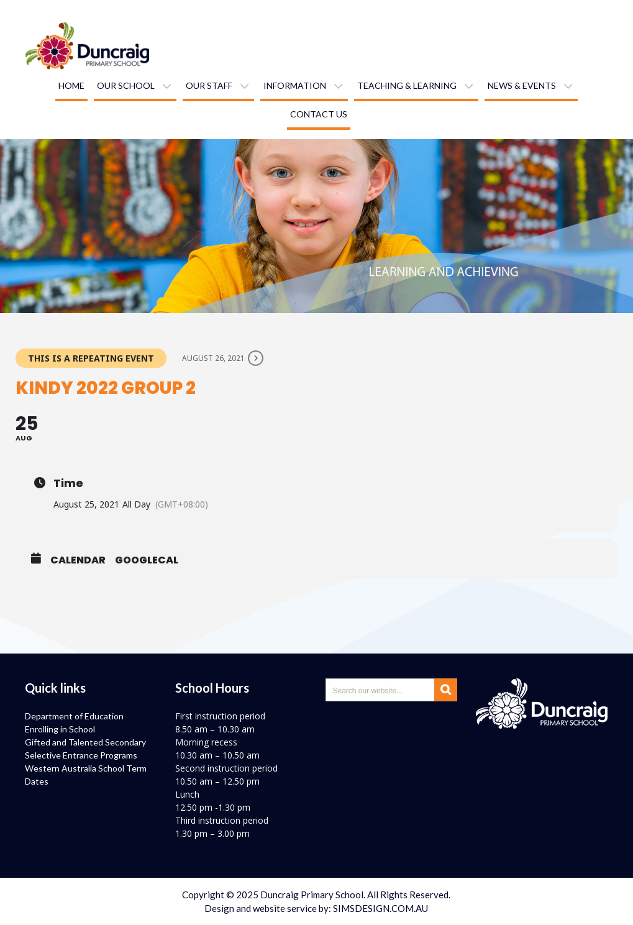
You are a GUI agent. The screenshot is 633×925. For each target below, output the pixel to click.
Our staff (209, 85)
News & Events (522, 85)
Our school (126, 85)
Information (294, 85)
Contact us (318, 114)
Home (71, 85)
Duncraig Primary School (311, 894)
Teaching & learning (407, 85)
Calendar (78, 560)
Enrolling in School (60, 729)
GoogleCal (146, 560)
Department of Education (74, 716)
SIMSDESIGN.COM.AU (380, 908)
